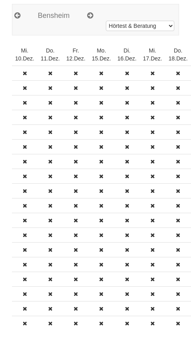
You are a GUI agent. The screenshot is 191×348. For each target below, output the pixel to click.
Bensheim (54, 15)
